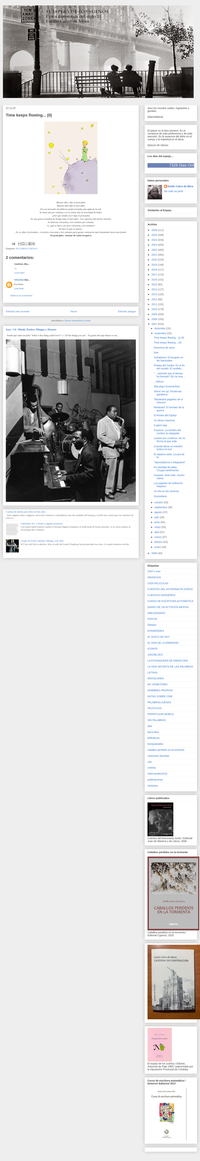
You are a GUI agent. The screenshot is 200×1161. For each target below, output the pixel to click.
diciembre (160, 328)
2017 (154, 274)
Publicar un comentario (21, 295)
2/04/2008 (19, 288)
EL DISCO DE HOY (159, 636)
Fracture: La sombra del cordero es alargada (167, 432)
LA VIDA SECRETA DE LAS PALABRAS (170, 666)
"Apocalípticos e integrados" (169, 462)
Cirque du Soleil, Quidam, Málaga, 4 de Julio (42, 540)
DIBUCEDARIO (156, 613)
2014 (154, 289)
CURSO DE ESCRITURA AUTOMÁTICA (170, 601)
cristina (151, 767)
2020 (154, 259)
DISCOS (152, 618)
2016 (154, 279)
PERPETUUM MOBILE (161, 714)
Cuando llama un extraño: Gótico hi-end (168, 448)
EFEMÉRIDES (156, 630)
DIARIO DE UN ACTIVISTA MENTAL (168, 607)
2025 (154, 235)
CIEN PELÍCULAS (158, 583)
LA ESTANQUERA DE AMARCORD (168, 660)
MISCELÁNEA (156, 678)
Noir (156, 352)
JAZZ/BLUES (155, 654)
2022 (154, 249)
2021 (154, 254)
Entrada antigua (127, 311)
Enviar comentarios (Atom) (77, 320)
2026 (154, 230)
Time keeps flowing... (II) (167, 342)
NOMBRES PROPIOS (160, 690)
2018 (154, 269)
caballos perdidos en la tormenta (166, 749)
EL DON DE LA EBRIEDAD (163, 642)
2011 (154, 304)
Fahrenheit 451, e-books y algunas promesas (42, 523)
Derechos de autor (164, 347)
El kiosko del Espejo (165, 415)
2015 (154, 284)
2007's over (154, 571)
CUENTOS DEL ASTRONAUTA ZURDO (170, 589)
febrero (158, 541)
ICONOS (152, 648)
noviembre (160, 333)
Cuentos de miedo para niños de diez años (25, 511)
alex (150, 726)
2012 (154, 299)
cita (149, 761)
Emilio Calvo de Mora (180, 186)
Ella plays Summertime (167, 386)
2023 (154, 244)
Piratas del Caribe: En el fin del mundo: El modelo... (169, 367)
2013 (154, 294)
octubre (159, 502)
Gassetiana (160, 496)
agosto (158, 512)
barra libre (153, 732)
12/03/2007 (19, 272)
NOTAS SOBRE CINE (160, 696)
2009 (154, 314)
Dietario (152, 624)
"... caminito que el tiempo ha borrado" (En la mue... (169, 375)
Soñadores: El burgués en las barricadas (168, 359)
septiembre (161, 507)
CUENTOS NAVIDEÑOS (161, 595)
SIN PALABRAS (157, 720)
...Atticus (159, 381)
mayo (157, 527)
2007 (154, 324)
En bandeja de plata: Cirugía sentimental (166, 469)
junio (157, 522)
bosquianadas (155, 743)
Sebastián (19, 279)
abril (157, 532)
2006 (154, 553)
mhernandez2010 (157, 773)
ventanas (153, 785)
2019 (154, 264)
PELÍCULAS (154, 708)
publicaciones (155, 779)
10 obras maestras (164, 420)
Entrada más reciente (18, 311)
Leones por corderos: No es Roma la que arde (169, 440)
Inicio (73, 311)
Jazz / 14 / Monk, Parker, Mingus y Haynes (31, 329)
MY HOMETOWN (157, 684)
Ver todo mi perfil (173, 191)
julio (157, 517)
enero (158, 547)
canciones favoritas (158, 755)
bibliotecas (153, 737)
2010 (154, 309)
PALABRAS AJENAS (26, 248)
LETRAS (152, 672)
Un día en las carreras (166, 491)
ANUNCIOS (154, 577)
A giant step (160, 425)
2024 (154, 239)
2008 (154, 319)
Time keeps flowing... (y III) (169, 337)
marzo (158, 537)
